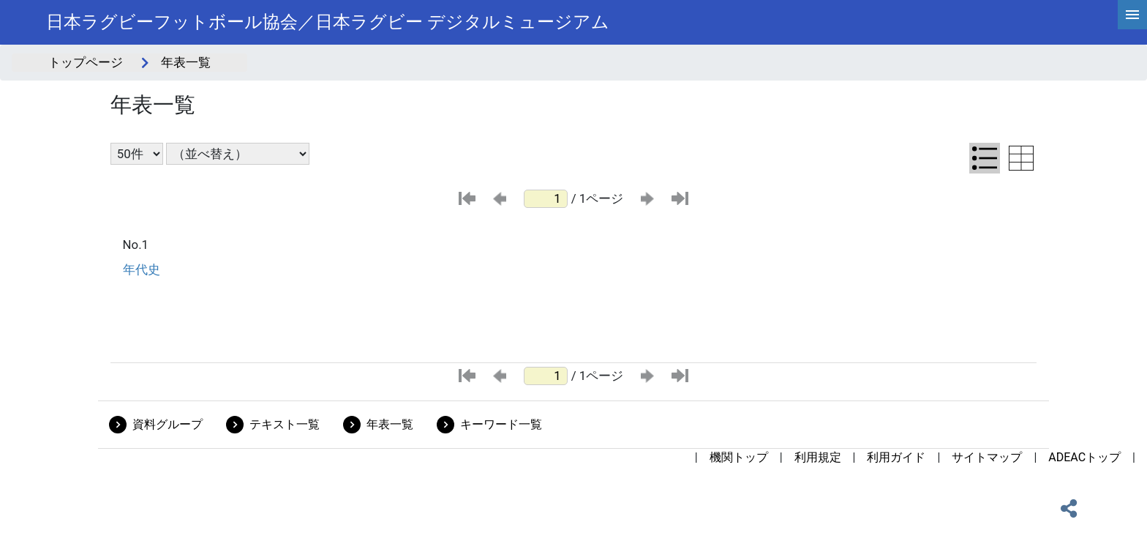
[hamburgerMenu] (1132, 14)
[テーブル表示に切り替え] (1021, 158)
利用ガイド (896, 457)
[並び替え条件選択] (237, 154)
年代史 (141, 269)
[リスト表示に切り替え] (984, 158)
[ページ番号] (546, 199)
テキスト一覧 (284, 424)
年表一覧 (389, 424)
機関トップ (739, 457)
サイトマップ (987, 457)
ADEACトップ (1084, 457)
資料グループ (167, 424)
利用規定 (817, 457)
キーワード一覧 (501, 424)
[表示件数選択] (136, 154)
